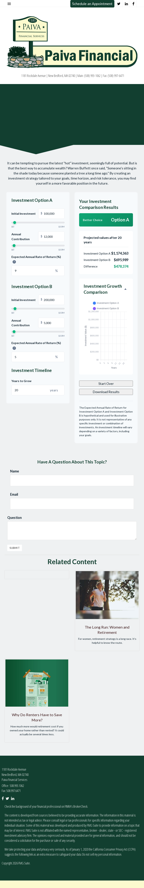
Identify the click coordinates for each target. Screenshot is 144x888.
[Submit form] (14, 548)
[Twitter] (118, 3)
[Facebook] (133, 3)
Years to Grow (21, 381)
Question (14, 518)
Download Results (106, 392)
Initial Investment (37, 213)
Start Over (106, 383)
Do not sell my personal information (101, 854)
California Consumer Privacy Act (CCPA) (114, 849)
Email (14, 494)
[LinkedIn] (126, 3)
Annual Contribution (37, 236)
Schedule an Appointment (92, 3)
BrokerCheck (80, 806)
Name (14, 471)
